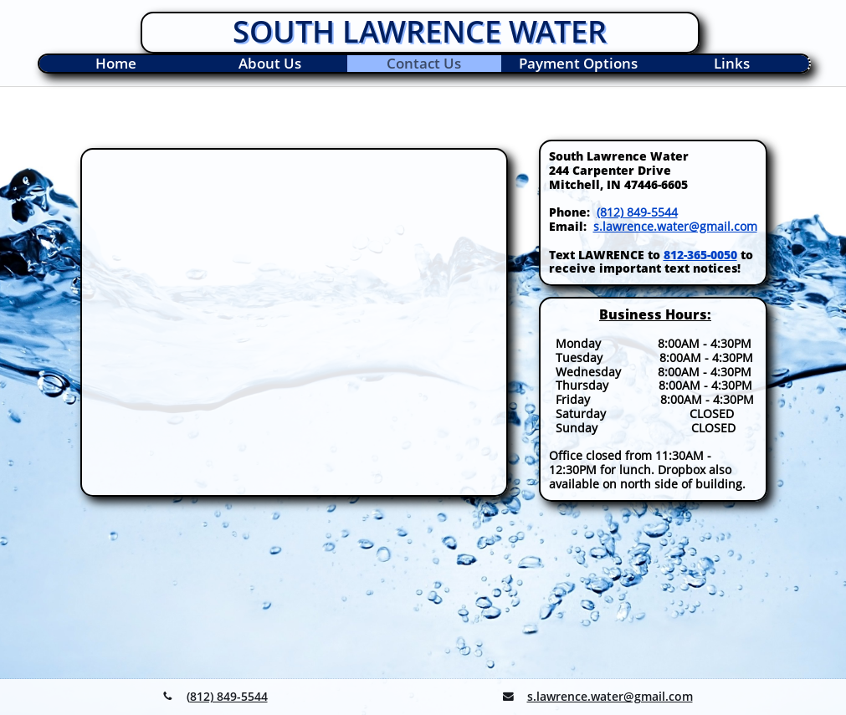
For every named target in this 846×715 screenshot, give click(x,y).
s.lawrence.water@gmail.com (675, 226)
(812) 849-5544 (637, 212)
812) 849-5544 (229, 696)
